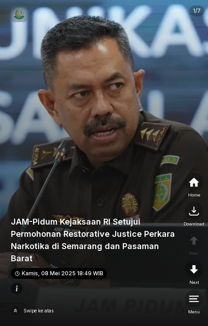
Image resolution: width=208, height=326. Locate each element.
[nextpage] (194, 214)
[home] (194, 185)
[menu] (194, 302)
